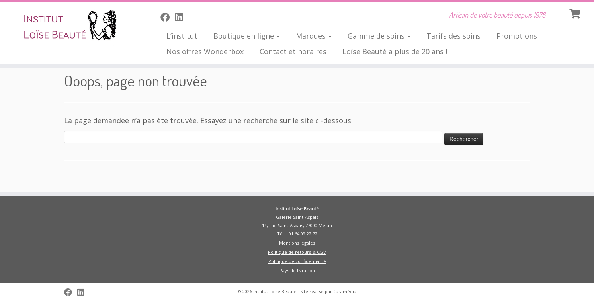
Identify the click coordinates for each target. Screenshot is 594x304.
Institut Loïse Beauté (275, 291)
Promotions (516, 36)
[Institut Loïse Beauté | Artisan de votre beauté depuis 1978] (68, 26)
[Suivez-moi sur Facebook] (167, 17)
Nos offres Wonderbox (205, 51)
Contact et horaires (293, 51)
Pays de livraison (297, 270)
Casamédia (344, 291)
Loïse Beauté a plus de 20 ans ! (394, 51)
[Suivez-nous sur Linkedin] (181, 17)
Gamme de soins (379, 36)
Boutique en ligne (246, 36)
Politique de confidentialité (297, 261)
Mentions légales (297, 243)
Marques (314, 36)
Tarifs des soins (453, 36)
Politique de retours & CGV (297, 252)
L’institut (181, 36)
